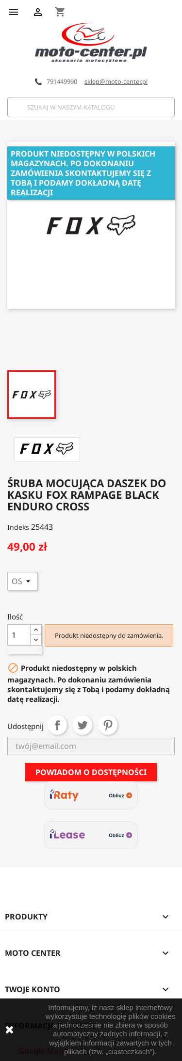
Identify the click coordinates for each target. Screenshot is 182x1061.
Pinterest (107, 725)
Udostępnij (57, 725)
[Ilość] (19, 635)
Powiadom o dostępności (91, 772)
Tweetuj (82, 725)
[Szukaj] (91, 107)
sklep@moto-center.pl (116, 81)
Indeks (18, 527)
